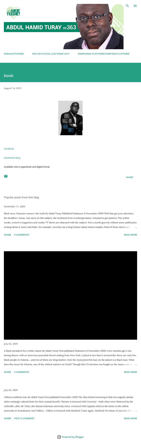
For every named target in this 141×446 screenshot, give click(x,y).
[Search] (127, 6)
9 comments (21, 234)
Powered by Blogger (70, 436)
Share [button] (129, 177)
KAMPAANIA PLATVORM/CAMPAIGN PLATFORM (104, 53)
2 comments (21, 372)
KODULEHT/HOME (14, 53)
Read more (130, 234)
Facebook (9, 148)
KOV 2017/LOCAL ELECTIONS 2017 (50, 53)
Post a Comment (24, 418)
